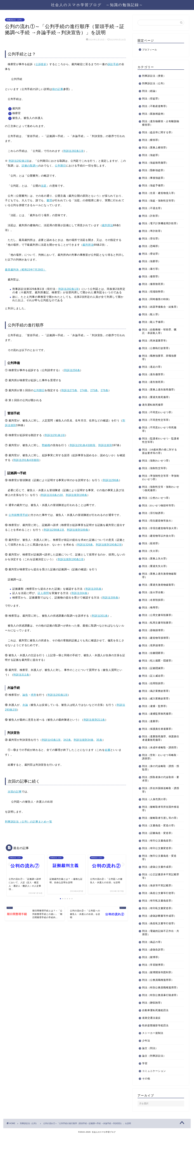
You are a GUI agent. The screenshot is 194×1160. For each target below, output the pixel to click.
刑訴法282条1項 (73, 151)
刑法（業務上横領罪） (155, 147)
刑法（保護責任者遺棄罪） (158, 739)
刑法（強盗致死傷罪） (155, 162)
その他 (146, 1102)
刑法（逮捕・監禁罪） (155, 716)
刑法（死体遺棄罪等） (155, 347)
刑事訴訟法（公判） (15, 20)
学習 (144, 1087)
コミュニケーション (154, 1095)
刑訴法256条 (72, 370)
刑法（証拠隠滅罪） (154, 678)
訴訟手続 (113, 64)
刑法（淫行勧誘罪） (154, 520)
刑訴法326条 (85, 544)
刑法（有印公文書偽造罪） (158, 857)
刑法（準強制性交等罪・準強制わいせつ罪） (159, 484)
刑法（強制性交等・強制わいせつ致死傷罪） (159, 495)
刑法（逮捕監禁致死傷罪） (158, 724)
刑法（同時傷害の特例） (156, 302)
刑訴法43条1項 (51, 739)
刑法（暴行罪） (151, 272)
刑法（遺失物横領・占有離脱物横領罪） (159, 123)
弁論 (25, 704)
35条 (99, 739)
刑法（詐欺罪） (151, 215)
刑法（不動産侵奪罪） (155, 106)
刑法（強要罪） (151, 264)
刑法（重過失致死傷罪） (156, 404)
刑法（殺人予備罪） (154, 328)
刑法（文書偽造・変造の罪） (159, 842)
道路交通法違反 (151, 1042)
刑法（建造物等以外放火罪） (159, 546)
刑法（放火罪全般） (154, 602)
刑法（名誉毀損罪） (154, 610)
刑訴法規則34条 (83, 739)
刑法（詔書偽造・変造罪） (158, 850)
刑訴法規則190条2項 (109, 544)
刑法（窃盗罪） (151, 98)
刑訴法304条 (79, 593)
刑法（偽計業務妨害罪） (156, 701)
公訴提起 (41, 64)
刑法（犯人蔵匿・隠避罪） (158, 671)
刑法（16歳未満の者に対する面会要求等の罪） (159, 458)
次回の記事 (15, 791)
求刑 (33, 694)
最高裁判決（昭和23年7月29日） (25, 269)
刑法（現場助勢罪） (154, 295)
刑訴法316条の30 (52, 495)
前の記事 (57, 89)
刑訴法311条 (21, 674)
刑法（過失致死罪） (154, 388)
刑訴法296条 (111, 480)
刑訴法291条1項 (55, 435)
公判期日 (60, 165)
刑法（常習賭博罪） (154, 982)
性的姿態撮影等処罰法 (155, 1049)
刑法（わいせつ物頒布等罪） (159, 512)
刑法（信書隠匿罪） (154, 663)
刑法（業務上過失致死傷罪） (159, 396)
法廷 (44, 185)
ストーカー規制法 (152, 1057)
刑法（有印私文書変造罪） (158, 925)
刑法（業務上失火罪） (155, 568)
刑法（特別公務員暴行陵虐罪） (158, 1017)
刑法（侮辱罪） (151, 617)
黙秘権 (46, 445)
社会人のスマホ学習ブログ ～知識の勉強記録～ (97, 4)
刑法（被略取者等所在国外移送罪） (159, 822)
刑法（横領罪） (151, 139)
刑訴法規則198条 (76, 495)
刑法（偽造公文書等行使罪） (159, 910)
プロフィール (149, 49)
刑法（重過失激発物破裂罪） (159, 595)
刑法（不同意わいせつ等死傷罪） (159, 436)
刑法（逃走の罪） (152, 373)
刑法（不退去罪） (152, 208)
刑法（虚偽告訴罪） (154, 966)
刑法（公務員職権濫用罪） (158, 997)
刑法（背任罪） (151, 242)
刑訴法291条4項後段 (26, 460)
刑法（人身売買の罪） (155, 813)
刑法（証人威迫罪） (154, 686)
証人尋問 (43, 593)
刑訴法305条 (93, 588)
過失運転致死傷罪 (152, 411)
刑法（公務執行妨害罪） (156, 355)
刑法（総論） (150, 91)
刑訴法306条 (110, 597)
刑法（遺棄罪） (151, 731)
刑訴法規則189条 (77, 529)
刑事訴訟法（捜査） (154, 75)
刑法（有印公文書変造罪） (158, 865)
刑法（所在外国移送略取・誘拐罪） (159, 804)
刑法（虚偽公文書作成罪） (158, 884)
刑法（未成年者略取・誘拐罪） (158, 759)
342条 (67, 739)
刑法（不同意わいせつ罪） (158, 419)
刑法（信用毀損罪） (154, 693)
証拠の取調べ (30, 165)
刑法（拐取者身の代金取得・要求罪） (159, 793)
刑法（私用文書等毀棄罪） (158, 633)
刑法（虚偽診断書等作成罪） (159, 933)
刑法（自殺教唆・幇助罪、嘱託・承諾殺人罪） (159, 338)
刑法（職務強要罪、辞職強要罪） (159, 364)
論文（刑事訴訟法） (154, 1080)
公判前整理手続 (18, 515)
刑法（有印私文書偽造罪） (158, 917)
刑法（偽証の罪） (152, 959)
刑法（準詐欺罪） (152, 234)
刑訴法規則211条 (94, 719)
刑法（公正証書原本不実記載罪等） (159, 893)
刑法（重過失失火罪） (155, 576)
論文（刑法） (150, 1072)
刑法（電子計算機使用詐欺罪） (158, 225)
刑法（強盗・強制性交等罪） (159, 200)
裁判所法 (107, 225)
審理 (49, 200)
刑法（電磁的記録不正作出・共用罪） (159, 950)
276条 (104, 390)
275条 (94, 390)
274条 (84, 390)
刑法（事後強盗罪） (154, 177)
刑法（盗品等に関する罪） (158, 132)
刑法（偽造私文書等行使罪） (159, 940)
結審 (107, 749)
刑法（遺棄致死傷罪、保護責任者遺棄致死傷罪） (159, 748)
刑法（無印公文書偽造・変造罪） (159, 875)
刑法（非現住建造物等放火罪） (158, 537)
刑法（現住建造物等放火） (158, 527)
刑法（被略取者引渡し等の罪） (158, 833)
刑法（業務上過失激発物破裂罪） (159, 586)
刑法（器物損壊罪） (154, 640)
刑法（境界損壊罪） (154, 655)
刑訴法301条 (100, 615)
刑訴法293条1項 (57, 694)
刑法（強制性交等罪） (155, 475)
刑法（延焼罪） (151, 553)
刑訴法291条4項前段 (82, 445)
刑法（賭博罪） (151, 974)
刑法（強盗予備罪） (154, 185)
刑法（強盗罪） (151, 155)
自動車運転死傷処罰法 (155, 1034)
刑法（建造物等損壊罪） (156, 648)
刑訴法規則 (105, 445)
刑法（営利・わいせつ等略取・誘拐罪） (158, 770)
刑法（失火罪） (151, 561)
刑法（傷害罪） (151, 279)
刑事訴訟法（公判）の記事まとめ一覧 (28, 821)
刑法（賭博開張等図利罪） (158, 989)
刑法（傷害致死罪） (154, 287)
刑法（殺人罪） (151, 321)
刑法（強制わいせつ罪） (156, 467)
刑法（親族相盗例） (154, 113)
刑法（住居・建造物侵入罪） (159, 193)
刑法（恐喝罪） (151, 249)
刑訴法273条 (69, 390)
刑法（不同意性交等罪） (156, 426)
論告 (25, 694)
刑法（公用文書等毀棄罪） (158, 625)
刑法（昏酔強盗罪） (154, 170)
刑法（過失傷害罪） (154, 381)
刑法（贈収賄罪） (152, 1026)
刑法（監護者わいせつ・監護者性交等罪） (159, 447)
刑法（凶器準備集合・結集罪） (158, 312)
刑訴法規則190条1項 (70, 559)
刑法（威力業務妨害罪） (156, 708)
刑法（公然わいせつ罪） (156, 504)
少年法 (146, 1064)
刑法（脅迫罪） (151, 257)
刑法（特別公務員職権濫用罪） (158, 1006)
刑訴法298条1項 (54, 529)
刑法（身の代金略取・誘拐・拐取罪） (159, 781)
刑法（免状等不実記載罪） (158, 902)
